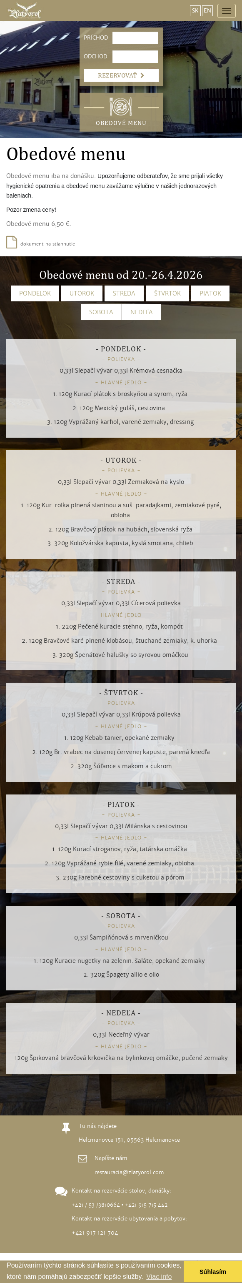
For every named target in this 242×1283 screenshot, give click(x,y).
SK (195, 11)
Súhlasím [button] (213, 1271)
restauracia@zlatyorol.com (129, 1172)
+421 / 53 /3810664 (96, 1205)
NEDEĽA (141, 312)
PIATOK (210, 293)
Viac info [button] (159, 1276)
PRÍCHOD (92, 38)
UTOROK (82, 293)
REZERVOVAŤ (121, 75)
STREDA (124, 293)
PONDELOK (35, 293)
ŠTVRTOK (167, 293)
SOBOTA (101, 312)
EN (207, 11)
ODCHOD (92, 56)
